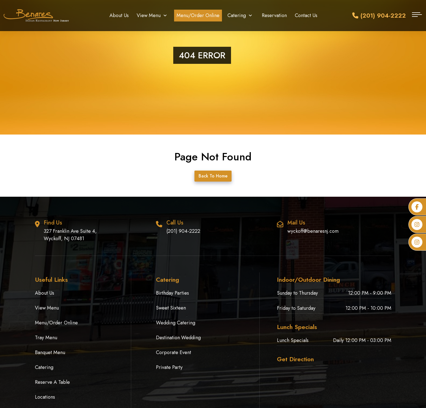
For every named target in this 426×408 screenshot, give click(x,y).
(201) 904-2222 (379, 15)
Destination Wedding (178, 337)
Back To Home (213, 176)
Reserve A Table (52, 382)
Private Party (169, 367)
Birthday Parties (172, 293)
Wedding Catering (175, 322)
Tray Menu (46, 337)
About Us (119, 15)
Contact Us (306, 15)
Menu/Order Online (198, 15)
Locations (45, 397)
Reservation (274, 15)
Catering (236, 15)
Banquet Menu (50, 352)
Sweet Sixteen (171, 307)
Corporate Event (173, 352)
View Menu (149, 15)
